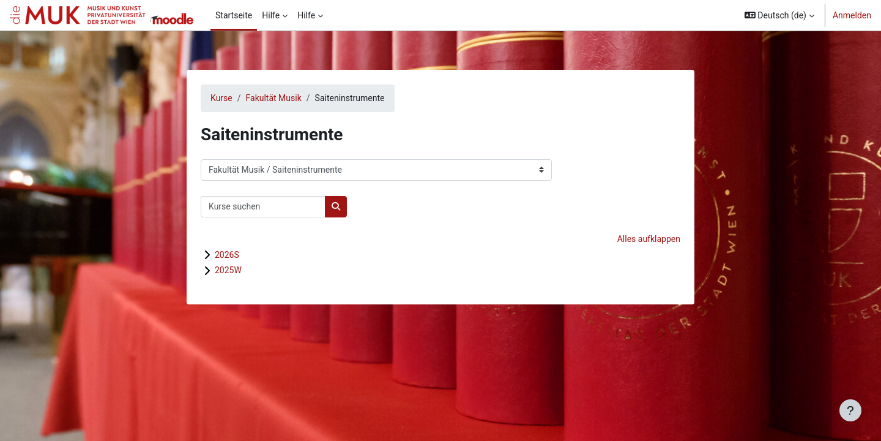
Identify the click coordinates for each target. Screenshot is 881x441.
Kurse (221, 98)
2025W (228, 270)
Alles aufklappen (648, 239)
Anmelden (852, 15)
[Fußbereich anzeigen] (850, 410)
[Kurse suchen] (263, 206)
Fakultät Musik (274, 98)
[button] (779, 15)
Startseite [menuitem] (233, 15)
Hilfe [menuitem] (271, 15)
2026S (227, 255)
